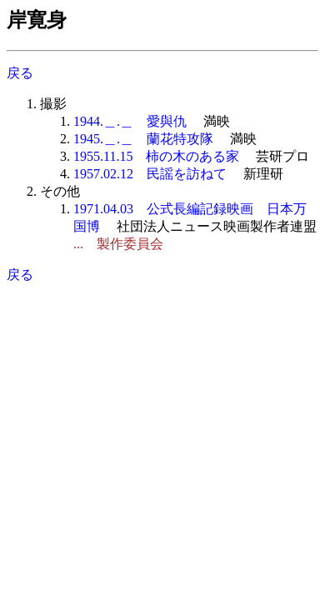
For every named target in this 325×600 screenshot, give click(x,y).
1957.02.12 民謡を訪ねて (150, 174)
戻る (20, 73)
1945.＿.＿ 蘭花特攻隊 (143, 139)
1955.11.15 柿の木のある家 (156, 156)
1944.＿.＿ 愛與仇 (130, 121)
